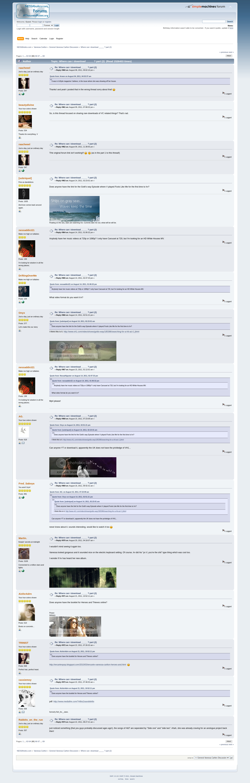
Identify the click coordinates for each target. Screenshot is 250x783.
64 (30, 56)
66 (36, 56)
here (231, 28)
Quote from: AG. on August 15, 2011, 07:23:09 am (69, 492)
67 (39, 56)
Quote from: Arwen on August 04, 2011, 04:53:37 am (70, 76)
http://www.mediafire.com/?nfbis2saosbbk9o (73, 701)
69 (43, 56)
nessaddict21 (27, 230)
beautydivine (26, 104)
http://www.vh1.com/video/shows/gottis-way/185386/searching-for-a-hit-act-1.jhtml (101, 331)
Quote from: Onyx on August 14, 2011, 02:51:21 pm (70, 425)
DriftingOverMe (28, 275)
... (25, 56)
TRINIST (23, 642)
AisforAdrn (25, 593)
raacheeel (24, 67)
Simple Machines (136, 776)
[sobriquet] (25, 178)
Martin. (23, 538)
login (40, 22)
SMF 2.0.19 (114, 776)
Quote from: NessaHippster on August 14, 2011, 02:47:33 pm (74, 376)
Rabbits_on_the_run (31, 719)
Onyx (22, 312)
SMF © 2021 (124, 776)
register (48, 22)
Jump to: (190, 758)
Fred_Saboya (26, 483)
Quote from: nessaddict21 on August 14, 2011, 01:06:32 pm (73, 284)
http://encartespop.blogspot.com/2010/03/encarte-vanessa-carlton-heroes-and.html (87, 664)
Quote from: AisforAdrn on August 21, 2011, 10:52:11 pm (72, 651)
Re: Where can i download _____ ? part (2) (76, 67)
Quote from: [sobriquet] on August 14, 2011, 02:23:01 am (72, 321)
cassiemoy (25, 679)
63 (27, 56)
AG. (21, 416)
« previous (223, 52)
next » (231, 52)
